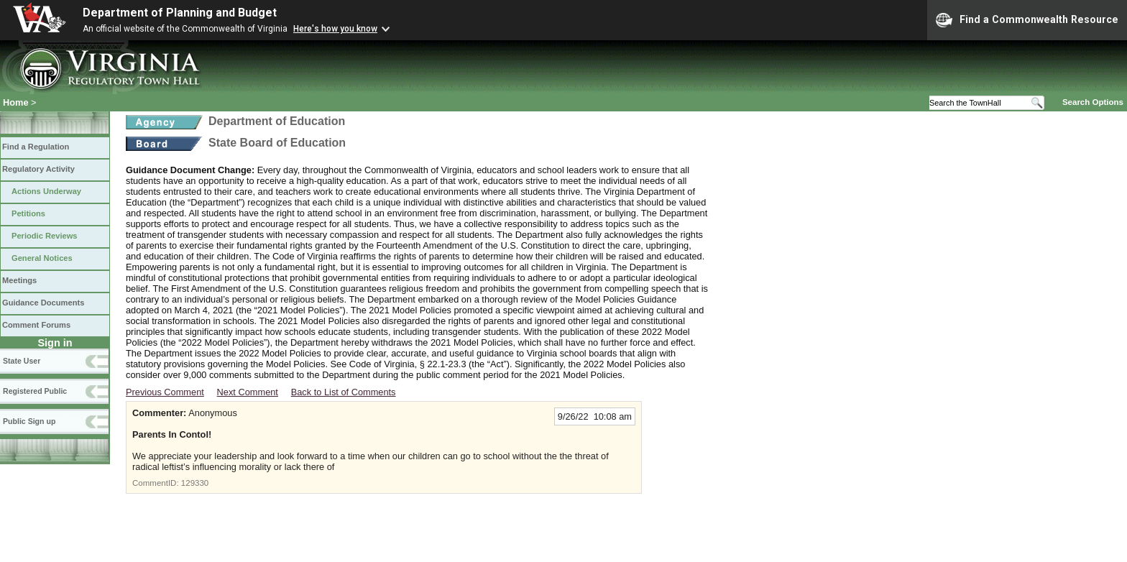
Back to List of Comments (343, 392)
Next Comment (247, 392)
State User (21, 360)
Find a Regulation (35, 146)
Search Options (1092, 102)
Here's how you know (335, 29)
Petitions (28, 213)
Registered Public (35, 391)
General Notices (42, 258)
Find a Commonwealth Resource (1027, 20)
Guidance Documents (43, 302)
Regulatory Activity (38, 169)
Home (16, 102)
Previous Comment (165, 392)
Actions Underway (46, 191)
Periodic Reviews (45, 235)
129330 (194, 483)
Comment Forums (36, 325)
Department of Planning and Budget (180, 12)
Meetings (19, 280)
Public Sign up (29, 421)
